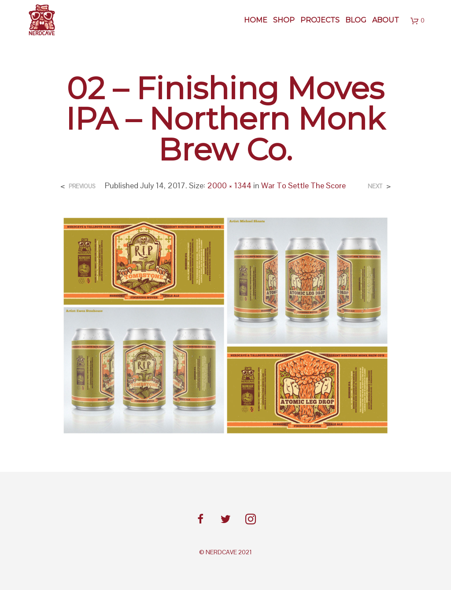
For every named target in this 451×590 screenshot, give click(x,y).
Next (375, 186)
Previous (82, 186)
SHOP (284, 20)
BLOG (355, 20)
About (385, 20)
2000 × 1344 (229, 185)
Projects (320, 20)
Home (255, 20)
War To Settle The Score (303, 185)
